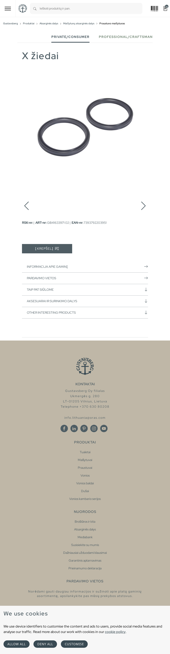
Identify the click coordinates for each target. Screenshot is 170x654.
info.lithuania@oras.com (85, 418)
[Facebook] (64, 428)
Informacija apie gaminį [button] (87, 266)
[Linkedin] (74, 428)
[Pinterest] (84, 428)
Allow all (16, 644)
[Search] (35, 8)
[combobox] (91, 8)
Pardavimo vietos (87, 278)
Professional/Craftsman (126, 37)
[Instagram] (94, 428)
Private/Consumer (70, 37)
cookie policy (115, 631)
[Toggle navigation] (8, 8)
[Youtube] (104, 428)
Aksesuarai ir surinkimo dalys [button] (87, 301)
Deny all (45, 644)
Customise (74, 644)
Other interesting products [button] (87, 312)
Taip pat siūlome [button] (87, 289)
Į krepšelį (47, 249)
